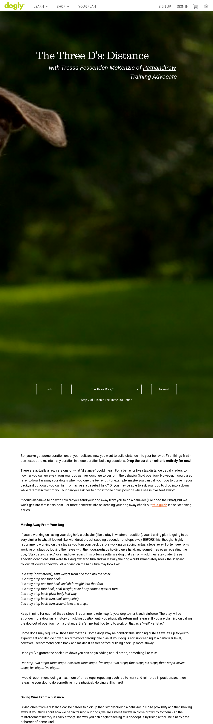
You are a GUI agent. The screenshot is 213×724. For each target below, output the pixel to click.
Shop (63, 6)
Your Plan (87, 6)
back (49, 389)
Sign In (183, 6)
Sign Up (165, 6)
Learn (41, 6)
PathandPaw (159, 67)
